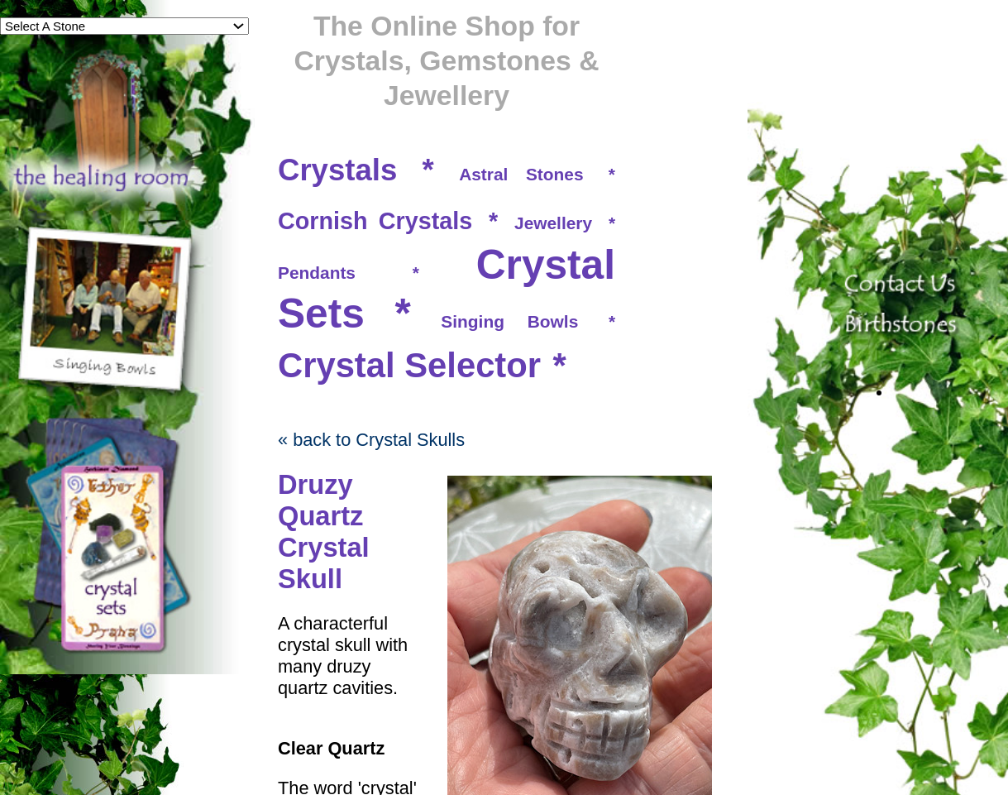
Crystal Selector (409, 365)
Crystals (337, 170)
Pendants (317, 272)
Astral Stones (521, 174)
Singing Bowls (509, 321)
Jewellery (553, 222)
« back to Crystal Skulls (371, 439)
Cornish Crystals (375, 221)
